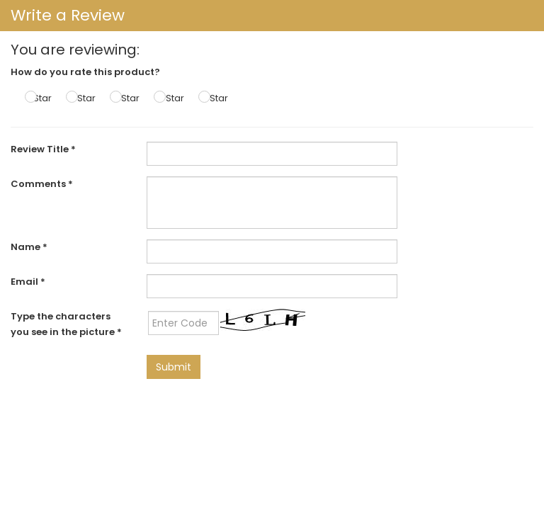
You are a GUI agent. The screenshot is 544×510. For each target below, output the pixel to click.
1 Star (40, 98)
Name (29, 247)
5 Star (215, 98)
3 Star (126, 98)
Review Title (43, 149)
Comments (42, 184)
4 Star (170, 98)
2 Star (82, 98)
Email (28, 281)
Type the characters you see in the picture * (66, 324)
